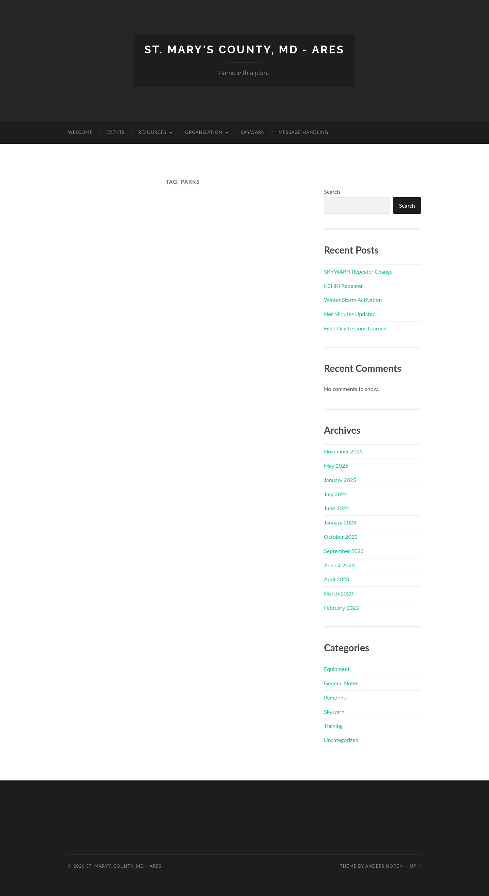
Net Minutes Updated (350, 314)
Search (332, 191)
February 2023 (341, 607)
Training (333, 725)
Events (115, 132)
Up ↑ (415, 866)
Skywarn (253, 132)
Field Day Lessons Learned (355, 328)
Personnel (336, 697)
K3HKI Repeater (343, 285)
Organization (203, 132)
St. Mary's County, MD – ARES (124, 866)
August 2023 (339, 565)
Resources (152, 132)
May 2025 (336, 465)
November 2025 (343, 451)
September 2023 (344, 551)
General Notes (341, 683)
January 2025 (340, 480)
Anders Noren (384, 866)
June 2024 (336, 508)
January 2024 (340, 522)
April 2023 (336, 579)
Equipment (337, 669)
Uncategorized (341, 740)
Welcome (80, 132)
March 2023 (338, 593)
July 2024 (335, 494)
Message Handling (303, 132)
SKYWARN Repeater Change (358, 271)
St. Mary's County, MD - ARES (244, 49)
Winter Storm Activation (353, 299)
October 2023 (341, 536)
